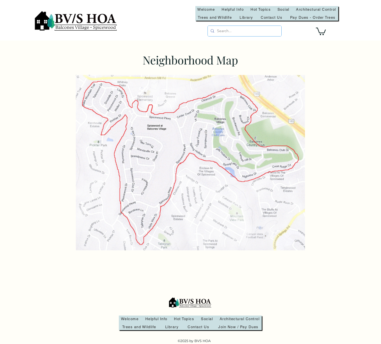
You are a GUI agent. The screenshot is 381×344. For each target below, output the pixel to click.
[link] (321, 31)
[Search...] (244, 31)
